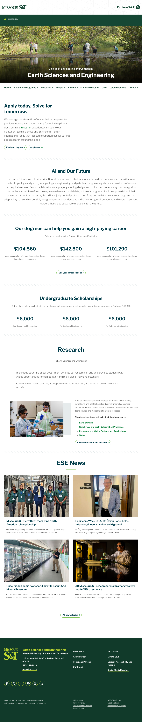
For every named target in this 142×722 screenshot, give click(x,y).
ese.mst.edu (13, 19)
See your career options (70, 273)
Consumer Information (82, 706)
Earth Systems (86, 423)
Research (47, 88)
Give (104, 87)
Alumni (73, 88)
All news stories (70, 615)
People (61, 88)
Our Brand (78, 667)
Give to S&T (113, 657)
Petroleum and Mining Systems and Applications (102, 431)
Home (7, 87)
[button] (138, 7)
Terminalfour (78, 708)
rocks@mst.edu (29, 669)
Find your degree (14, 147)
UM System (78, 700)
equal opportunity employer (31, 700)
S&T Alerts (113, 651)
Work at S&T (79, 651)
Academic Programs (26, 88)
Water (82, 435)
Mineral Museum (89, 87)
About (134, 88)
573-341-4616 (29, 665)
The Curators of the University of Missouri (28, 703)
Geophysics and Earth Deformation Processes (101, 427)
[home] (14, 7)
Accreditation (79, 657)
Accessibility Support (117, 706)
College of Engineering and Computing (71, 68)
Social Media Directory (118, 670)
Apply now (35, 147)
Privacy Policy (79, 703)
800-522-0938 (114, 700)
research (26, 127)
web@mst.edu (113, 703)
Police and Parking (82, 662)
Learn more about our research (92, 442)
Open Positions (118, 87)
